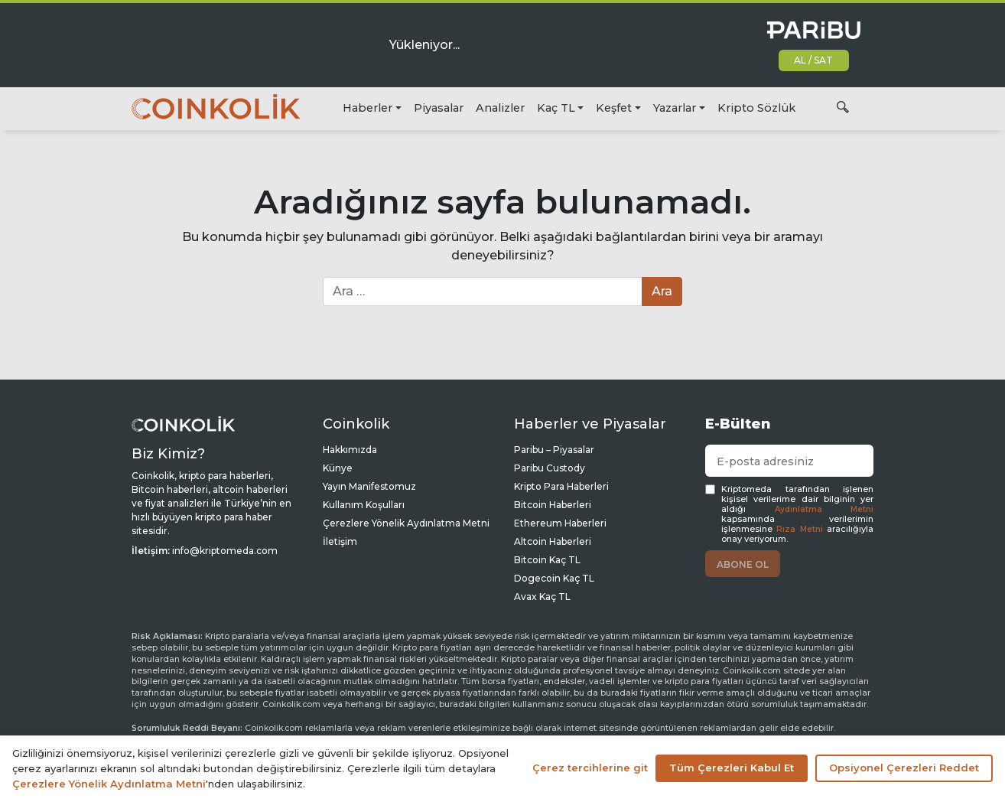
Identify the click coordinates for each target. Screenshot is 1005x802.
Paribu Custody (549, 468)
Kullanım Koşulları (364, 504)
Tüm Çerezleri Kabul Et (731, 767)
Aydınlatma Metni (824, 509)
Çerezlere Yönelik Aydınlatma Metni (406, 523)
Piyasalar (438, 108)
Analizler (500, 108)
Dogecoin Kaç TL (554, 578)
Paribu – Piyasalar (554, 449)
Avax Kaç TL (542, 596)
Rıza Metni (799, 529)
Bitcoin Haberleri (552, 504)
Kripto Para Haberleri (561, 486)
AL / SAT (813, 60)
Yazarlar (674, 108)
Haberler (367, 108)
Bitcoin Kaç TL (547, 560)
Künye (338, 468)
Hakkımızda (350, 449)
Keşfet (614, 108)
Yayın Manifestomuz (369, 486)
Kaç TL (556, 108)
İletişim (340, 541)
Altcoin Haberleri (552, 541)
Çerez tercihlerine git (590, 767)
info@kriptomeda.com (225, 550)
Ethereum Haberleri (560, 523)
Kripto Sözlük (756, 108)
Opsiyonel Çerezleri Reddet (904, 767)
